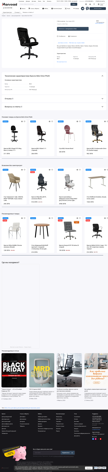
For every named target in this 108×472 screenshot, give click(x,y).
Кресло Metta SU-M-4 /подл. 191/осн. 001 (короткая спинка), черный (97, 247)
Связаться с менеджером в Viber (68, 28)
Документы (77, 435)
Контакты (49, 1)
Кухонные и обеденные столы (45, 428)
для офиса (14, 408)
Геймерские (5, 433)
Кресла (22, 8)
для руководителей (22, 408)
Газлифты (58, 421)
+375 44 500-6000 (86, 1)
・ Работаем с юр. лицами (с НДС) (76, 42)
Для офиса (22, 416)
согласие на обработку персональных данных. (63, 456)
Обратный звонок (96, 421)
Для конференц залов (7, 423)
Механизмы (59, 416)
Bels (6, 408)
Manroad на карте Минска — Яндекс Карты (20, 347)
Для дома (22, 421)
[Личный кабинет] (86, 4)
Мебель (45, 8)
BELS (97, 20)
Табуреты (22, 426)
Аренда (76, 8)
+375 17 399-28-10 (96, 420)
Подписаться (67, 453)
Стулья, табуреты (33, 8)
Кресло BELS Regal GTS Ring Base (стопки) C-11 (12, 149)
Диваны (40, 423)
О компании (21, 1)
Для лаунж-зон (5, 426)
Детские (4, 428)
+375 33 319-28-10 (96, 418)
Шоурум (76, 428)
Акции (67, 8)
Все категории (7, 7)
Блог (44, 1)
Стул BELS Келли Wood (66, 148)
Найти (73, 4)
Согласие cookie (27, 468)
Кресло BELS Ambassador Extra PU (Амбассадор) (96, 149)
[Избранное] (94, 4)
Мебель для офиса (42, 416)
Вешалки (40, 426)
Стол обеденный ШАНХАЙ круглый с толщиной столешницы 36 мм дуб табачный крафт (39, 247)
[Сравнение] (90, 4)
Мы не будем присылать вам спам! (42, 449)
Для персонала (5, 419)
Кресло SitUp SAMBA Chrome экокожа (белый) (13, 246)
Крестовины (59, 419)
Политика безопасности (80, 426)
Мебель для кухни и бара (44, 419)
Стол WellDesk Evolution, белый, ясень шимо (96, 197)
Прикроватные (41, 431)
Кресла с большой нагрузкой (9, 431)
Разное (58, 431)
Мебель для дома (42, 421)
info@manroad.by (100, 1)
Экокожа (58, 428)
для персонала (32, 408)
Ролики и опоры (60, 426)
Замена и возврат (78, 423)
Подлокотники (59, 423)
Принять (89, 468)
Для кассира (23, 419)
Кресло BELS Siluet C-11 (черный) (38, 149)
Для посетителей (6, 421)
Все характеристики (62, 61)
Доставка (34, 1)
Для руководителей (7, 416)
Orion (9, 408)
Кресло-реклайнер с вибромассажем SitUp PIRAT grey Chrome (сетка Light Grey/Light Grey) (68, 198)
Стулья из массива (24, 423)
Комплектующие (56, 8)
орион (38, 408)
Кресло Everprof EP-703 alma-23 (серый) (69, 246)
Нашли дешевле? (99, 23)
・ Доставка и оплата (62, 42)
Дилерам (28, 1)
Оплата (39, 1)
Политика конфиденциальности (82, 433)
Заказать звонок (97, 8)
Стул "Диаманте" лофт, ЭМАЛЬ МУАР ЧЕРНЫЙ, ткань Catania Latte (13, 198)
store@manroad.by (96, 429)
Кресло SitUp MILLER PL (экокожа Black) (38, 197)
